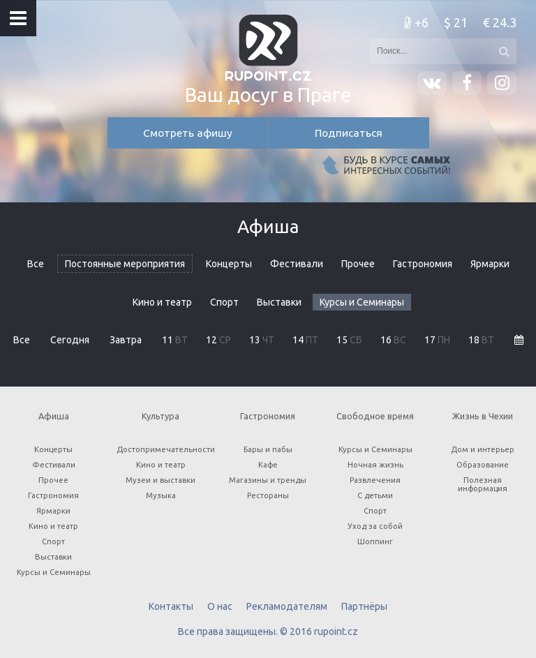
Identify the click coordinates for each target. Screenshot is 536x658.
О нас (219, 606)
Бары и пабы (268, 449)
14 (305, 339)
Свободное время (375, 416)
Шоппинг (375, 541)
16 (393, 339)
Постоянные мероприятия (125, 263)
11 (175, 339)
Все (35, 263)
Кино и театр (162, 302)
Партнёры (364, 606)
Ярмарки (489, 263)
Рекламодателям (286, 606)
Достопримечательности (165, 449)
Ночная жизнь (375, 465)
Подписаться (348, 133)
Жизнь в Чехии (482, 416)
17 (437, 339)
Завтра (126, 339)
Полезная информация (482, 484)
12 (218, 339)
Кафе (268, 465)
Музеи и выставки (160, 480)
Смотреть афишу (187, 133)
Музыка (161, 495)
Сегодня (69, 339)
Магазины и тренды (267, 480)
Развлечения (375, 480)
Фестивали (296, 263)
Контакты (171, 606)
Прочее (358, 263)
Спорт (224, 302)
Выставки (279, 302)
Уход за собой (375, 526)
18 (481, 339)
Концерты (229, 263)
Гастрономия (422, 263)
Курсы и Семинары (362, 302)
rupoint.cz (336, 631)
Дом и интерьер (482, 449)
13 (261, 339)
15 (349, 339)
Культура (160, 416)
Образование (482, 465)
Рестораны (268, 495)
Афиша (53, 416)
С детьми (375, 495)
